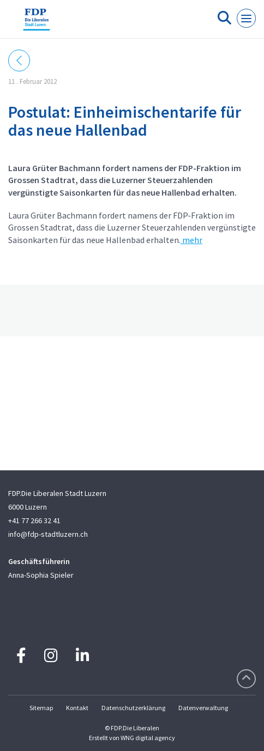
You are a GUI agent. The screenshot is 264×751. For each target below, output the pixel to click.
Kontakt (77, 708)
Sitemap (41, 708)
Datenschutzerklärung (133, 708)
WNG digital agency (148, 738)
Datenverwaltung (203, 708)
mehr (191, 239)
